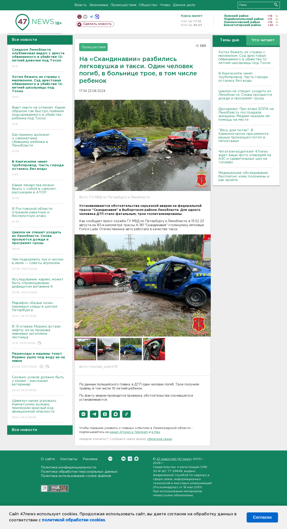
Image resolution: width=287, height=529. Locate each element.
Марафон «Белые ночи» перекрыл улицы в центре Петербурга (38, 310)
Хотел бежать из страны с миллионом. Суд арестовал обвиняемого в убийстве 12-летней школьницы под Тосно (244, 57)
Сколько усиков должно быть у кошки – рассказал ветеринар (38, 384)
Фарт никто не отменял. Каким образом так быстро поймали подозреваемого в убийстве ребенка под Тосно (38, 116)
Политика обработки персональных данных (79, 471)
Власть (80, 5)
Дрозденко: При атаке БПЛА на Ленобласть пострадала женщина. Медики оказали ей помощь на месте (246, 114)
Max (136, 459)
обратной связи (159, 439)
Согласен (262, 517)
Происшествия (123, 5)
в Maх (156, 432)
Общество (148, 5)
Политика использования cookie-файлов (76, 475)
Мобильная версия (79, 17)
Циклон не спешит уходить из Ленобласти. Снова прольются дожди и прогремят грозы (245, 95)
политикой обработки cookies (73, 520)
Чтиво (165, 5)
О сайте (48, 459)
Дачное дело (184, 5)
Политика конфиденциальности (68, 467)
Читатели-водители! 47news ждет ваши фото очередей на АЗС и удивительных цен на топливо (244, 157)
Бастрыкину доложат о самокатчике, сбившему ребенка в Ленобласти (38, 143)
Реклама (90, 459)
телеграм (91, 17)
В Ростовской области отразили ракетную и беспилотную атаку (38, 215)
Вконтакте (110, 459)
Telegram (130, 459)
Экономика (98, 5)
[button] (83, 414)
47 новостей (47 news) (174, 459)
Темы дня (229, 40)
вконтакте (85, 17)
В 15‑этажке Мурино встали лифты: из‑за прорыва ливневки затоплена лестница (38, 335)
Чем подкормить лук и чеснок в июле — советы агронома (38, 264)
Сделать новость (97, 24)
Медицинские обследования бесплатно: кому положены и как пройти (243, 176)
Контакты (68, 459)
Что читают (263, 40)
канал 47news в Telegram (129, 432)
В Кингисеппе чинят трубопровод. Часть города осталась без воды (243, 77)
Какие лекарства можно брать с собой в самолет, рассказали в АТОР (38, 192)
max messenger (97, 17)
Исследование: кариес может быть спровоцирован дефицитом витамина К (38, 286)
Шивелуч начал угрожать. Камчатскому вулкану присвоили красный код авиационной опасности (38, 409)
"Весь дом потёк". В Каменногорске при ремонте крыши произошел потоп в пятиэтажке (243, 135)
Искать (276, 4)
